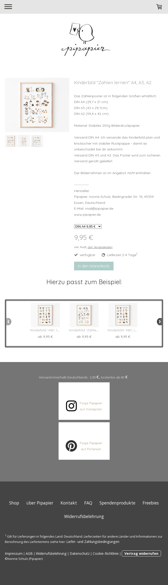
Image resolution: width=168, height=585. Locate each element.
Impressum (14, 553)
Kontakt (69, 503)
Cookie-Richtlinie (106, 553)
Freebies (151, 503)
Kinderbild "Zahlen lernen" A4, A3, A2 (98, 330)
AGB (29, 553)
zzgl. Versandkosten (100, 247)
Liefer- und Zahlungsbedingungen (92, 541)
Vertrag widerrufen (141, 553)
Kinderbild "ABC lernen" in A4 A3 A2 (58, 330)
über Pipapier (39, 503)
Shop (14, 503)
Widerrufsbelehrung (84, 516)
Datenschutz (80, 553)
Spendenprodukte (117, 503)
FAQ (88, 503)
